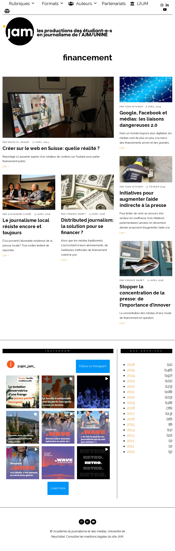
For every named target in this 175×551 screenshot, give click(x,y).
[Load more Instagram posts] (58, 488)
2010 (131, 451)
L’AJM (139, 3)
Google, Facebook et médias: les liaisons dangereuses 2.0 (143, 119)
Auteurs (80, 3)
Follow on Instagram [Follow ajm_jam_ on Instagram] (93, 366)
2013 (130, 435)
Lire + (6, 166)
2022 (131, 386)
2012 (130, 441)
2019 (131, 403)
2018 (131, 408)
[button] (22, 391)
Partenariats (114, 3)
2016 (131, 419)
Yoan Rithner (134, 107)
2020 (131, 397)
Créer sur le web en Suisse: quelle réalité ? (51, 148)
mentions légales (95, 536)
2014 (131, 430)
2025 (131, 370)
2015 (131, 424)
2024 (131, 375)
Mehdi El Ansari (18, 142)
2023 (131, 381)
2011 (130, 446)
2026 (131, 364)
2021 (130, 392)
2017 (131, 413)
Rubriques (17, 3)
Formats (50, 3)
